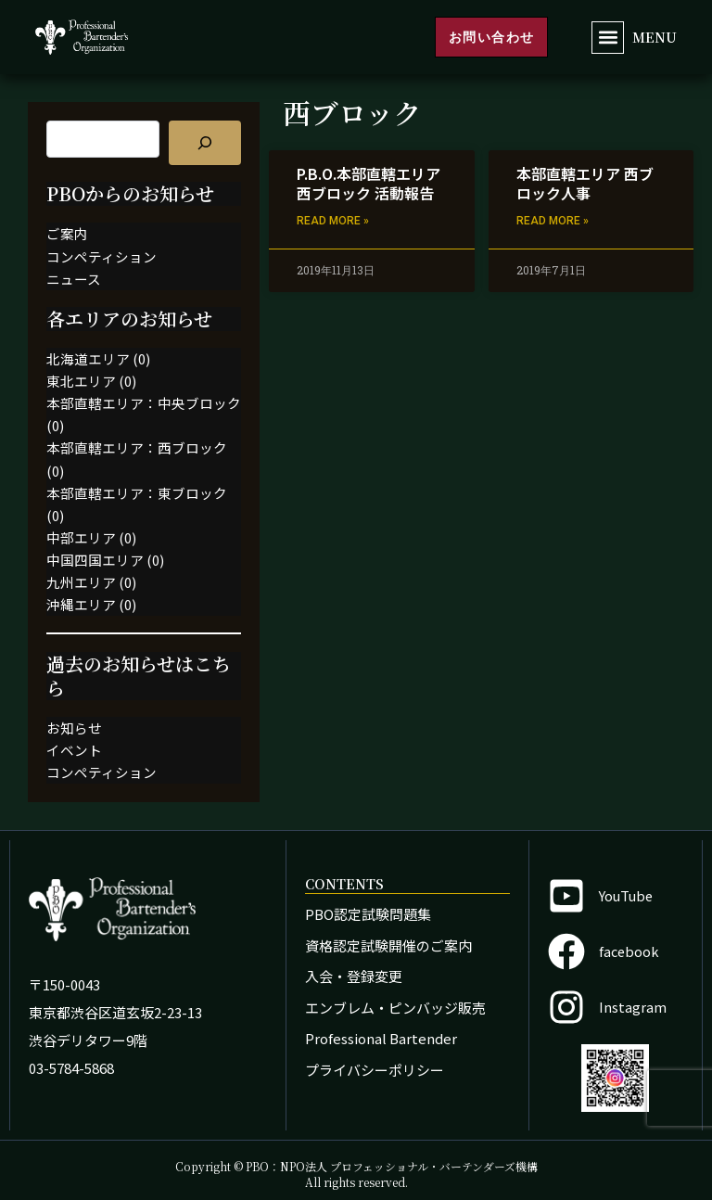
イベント (74, 750)
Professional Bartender (381, 1038)
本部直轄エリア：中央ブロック (143, 403)
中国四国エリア (95, 559)
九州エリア (81, 582)
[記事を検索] (205, 143)
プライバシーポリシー (374, 1069)
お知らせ (74, 727)
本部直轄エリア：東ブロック (136, 493)
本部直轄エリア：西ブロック (136, 447)
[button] (607, 37)
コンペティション (101, 256)
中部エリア (81, 537)
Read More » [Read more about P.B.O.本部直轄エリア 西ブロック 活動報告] (333, 220)
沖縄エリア (81, 604)
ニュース (73, 278)
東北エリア (81, 380)
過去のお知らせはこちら (138, 675)
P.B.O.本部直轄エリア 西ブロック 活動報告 (368, 183)
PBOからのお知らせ (130, 193)
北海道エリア (88, 358)
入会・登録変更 (353, 976)
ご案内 (67, 233)
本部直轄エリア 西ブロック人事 (585, 183)
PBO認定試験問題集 (368, 914)
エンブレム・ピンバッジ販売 (395, 1007)
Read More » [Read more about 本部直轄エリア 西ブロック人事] (552, 220)
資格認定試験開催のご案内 (388, 945)
